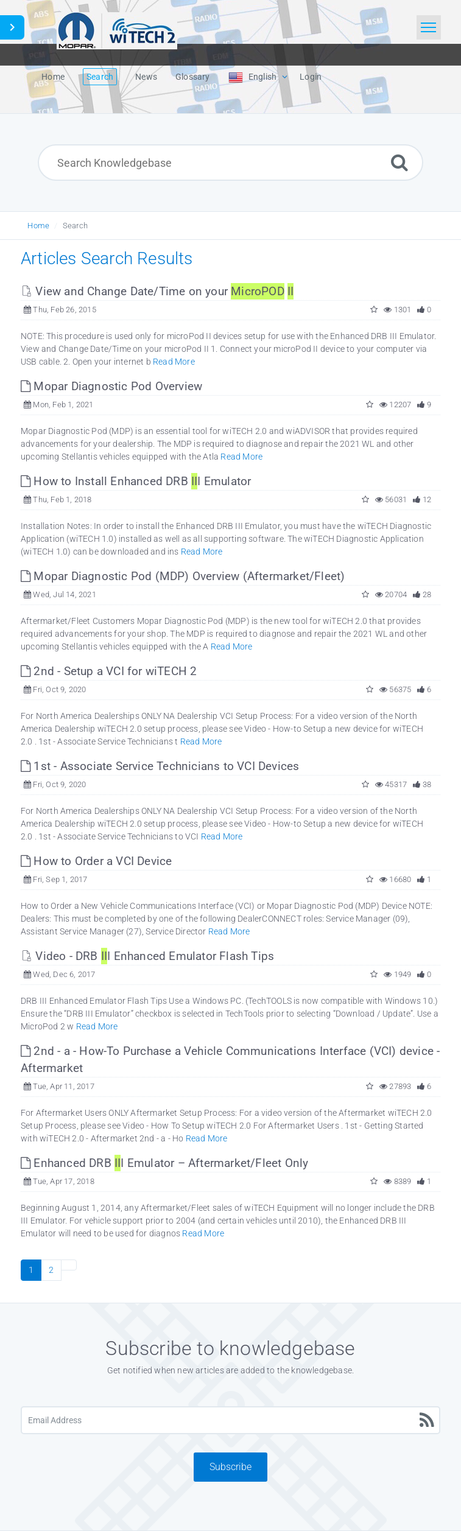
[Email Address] (230, 1420)
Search (75, 225)
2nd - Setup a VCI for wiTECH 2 (109, 671)
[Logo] (117, 29)
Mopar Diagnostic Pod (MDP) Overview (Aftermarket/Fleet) (183, 576)
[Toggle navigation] (429, 27)
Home (38, 225)
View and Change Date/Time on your (157, 291)
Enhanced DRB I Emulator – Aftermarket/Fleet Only (164, 1163)
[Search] (399, 162)
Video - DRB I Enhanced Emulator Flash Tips (147, 956)
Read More (174, 361)
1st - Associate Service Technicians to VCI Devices (160, 766)
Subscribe (230, 1467)
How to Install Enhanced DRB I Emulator (136, 481)
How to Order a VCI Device (96, 861)
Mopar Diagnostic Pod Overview (111, 386)
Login (311, 77)
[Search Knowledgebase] (230, 162)
